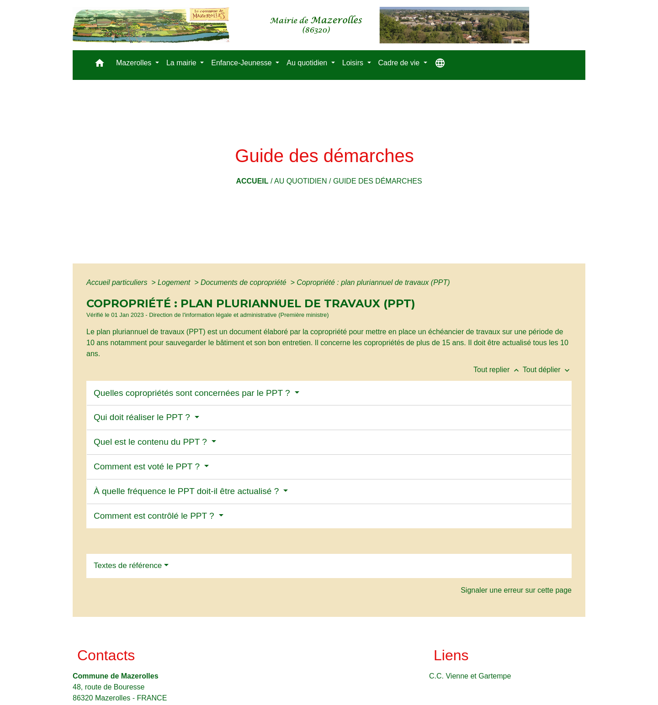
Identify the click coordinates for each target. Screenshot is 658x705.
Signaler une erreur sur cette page (516, 590)
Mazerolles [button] (135, 63)
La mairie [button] (182, 63)
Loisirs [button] (354, 63)
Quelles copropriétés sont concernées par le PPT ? (193, 393)
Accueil (252, 181)
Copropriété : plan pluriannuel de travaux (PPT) (373, 282)
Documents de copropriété (244, 282)
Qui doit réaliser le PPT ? (143, 417)
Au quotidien (300, 181)
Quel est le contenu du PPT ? (151, 442)
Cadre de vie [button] (400, 63)
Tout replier (498, 370)
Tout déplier (547, 370)
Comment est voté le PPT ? (148, 466)
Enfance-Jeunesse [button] (242, 63)
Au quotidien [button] (308, 63)
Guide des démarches (377, 181)
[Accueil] (301, 25)
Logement (175, 282)
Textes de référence (128, 565)
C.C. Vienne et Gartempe (470, 676)
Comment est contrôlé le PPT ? (155, 516)
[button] (99, 65)
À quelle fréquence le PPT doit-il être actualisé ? (187, 491)
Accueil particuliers (117, 282)
